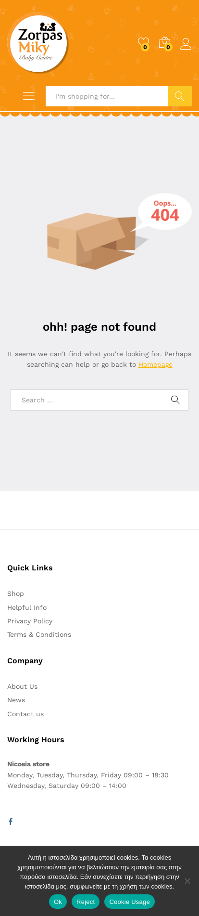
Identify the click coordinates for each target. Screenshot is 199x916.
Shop (15, 593)
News (16, 700)
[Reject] (187, 881)
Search (180, 96)
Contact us (25, 714)
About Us (22, 686)
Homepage (155, 364)
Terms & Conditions (39, 634)
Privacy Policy (29, 621)
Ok (58, 901)
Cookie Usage (129, 901)
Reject (85, 901)
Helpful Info (27, 607)
